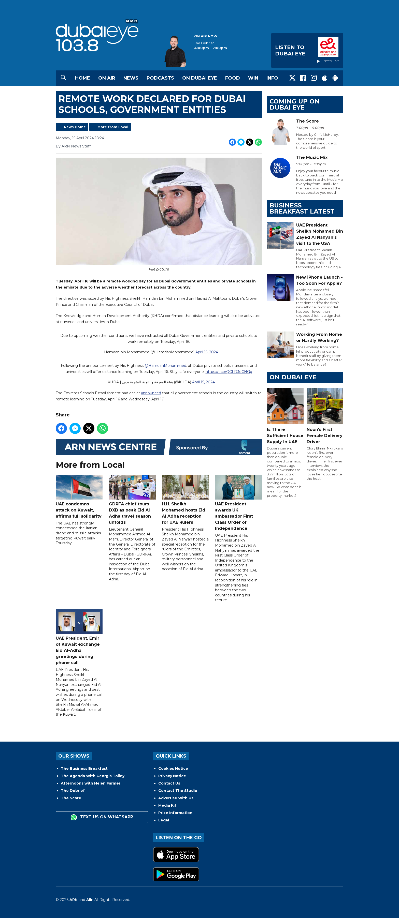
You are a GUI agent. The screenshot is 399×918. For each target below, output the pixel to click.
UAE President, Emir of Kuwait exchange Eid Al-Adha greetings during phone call (79, 637)
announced (151, 393)
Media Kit (167, 805)
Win (253, 78)
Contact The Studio (177, 790)
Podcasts (160, 78)
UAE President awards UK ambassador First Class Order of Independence (238, 503)
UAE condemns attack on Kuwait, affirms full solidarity (79, 497)
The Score (71, 798)
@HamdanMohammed (165, 365)
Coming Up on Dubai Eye (294, 104)
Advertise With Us (175, 798)
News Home (75, 127)
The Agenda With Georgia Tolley (92, 776)
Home (82, 78)
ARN (73, 899)
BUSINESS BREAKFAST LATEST (302, 208)
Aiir (89, 899)
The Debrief (73, 790)
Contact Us (169, 783)
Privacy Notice (172, 776)
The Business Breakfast (84, 768)
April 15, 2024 (206, 352)
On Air (106, 78)
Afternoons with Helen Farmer (90, 783)
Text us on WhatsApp (102, 817)
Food (232, 78)
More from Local (112, 127)
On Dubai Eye (199, 78)
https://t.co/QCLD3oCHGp (229, 371)
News (130, 78)
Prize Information (175, 812)
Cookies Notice (173, 768)
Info (272, 78)
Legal (163, 820)
